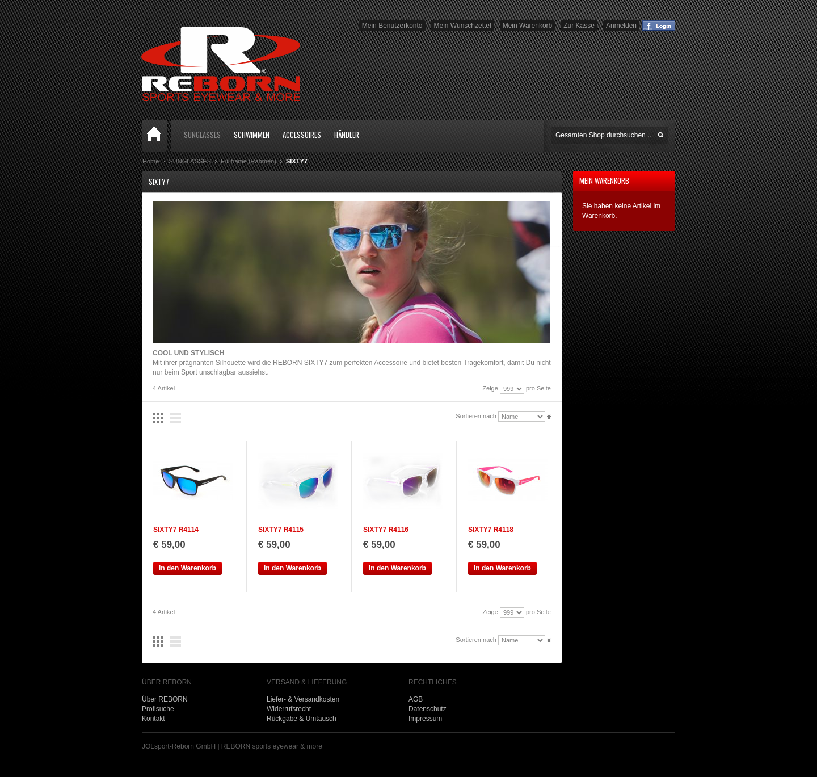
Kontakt (153, 719)
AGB (415, 699)
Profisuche (158, 709)
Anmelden (621, 26)
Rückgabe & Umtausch (301, 719)
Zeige (490, 388)
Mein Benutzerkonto (392, 26)
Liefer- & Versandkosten (303, 699)
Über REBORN (165, 699)
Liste (175, 418)
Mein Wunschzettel (462, 26)
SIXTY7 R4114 (176, 530)
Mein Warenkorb (528, 26)
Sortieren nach (476, 416)
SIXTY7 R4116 (385, 530)
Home (154, 136)
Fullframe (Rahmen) (248, 161)
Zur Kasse (579, 26)
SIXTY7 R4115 (281, 530)
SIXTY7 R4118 (490, 530)
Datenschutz (427, 709)
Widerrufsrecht (289, 709)
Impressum (425, 719)
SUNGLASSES (190, 161)
